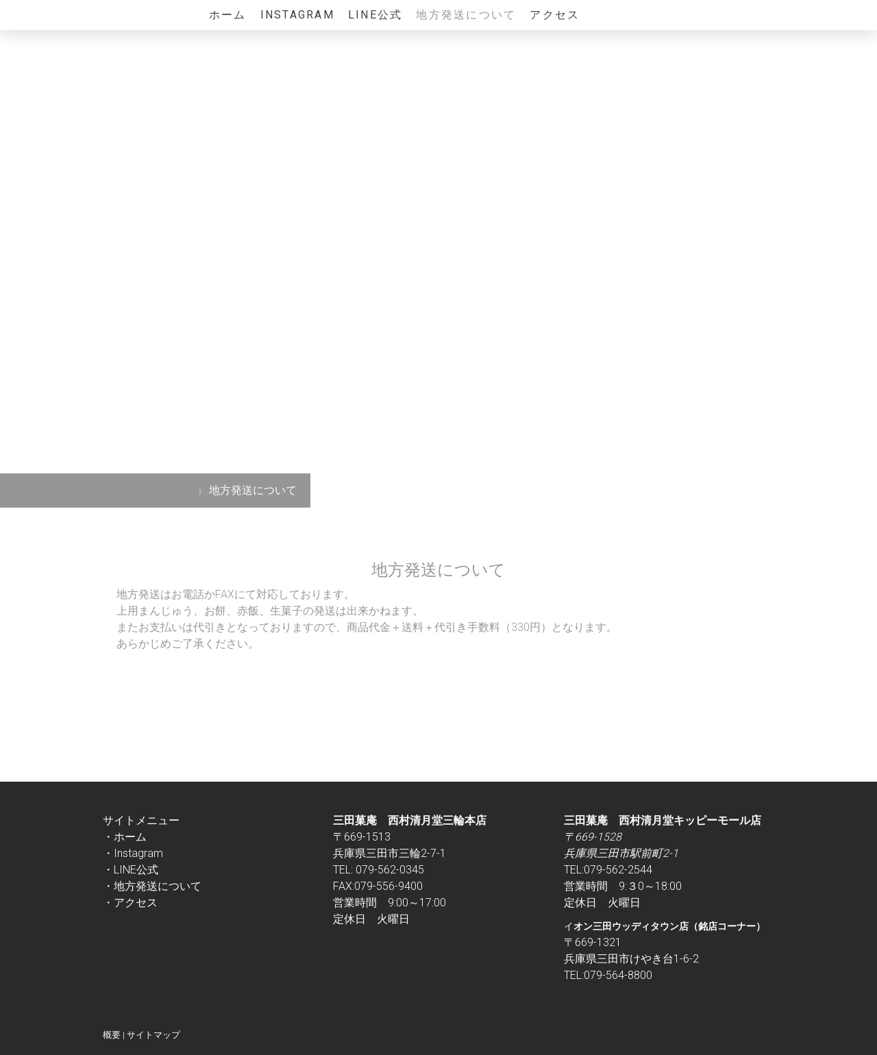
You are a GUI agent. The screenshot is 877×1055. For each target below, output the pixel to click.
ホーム (228, 14)
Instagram (297, 14)
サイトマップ (153, 1035)
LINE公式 (375, 14)
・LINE (119, 869)
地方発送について (466, 14)
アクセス (555, 14)
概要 (112, 1035)
